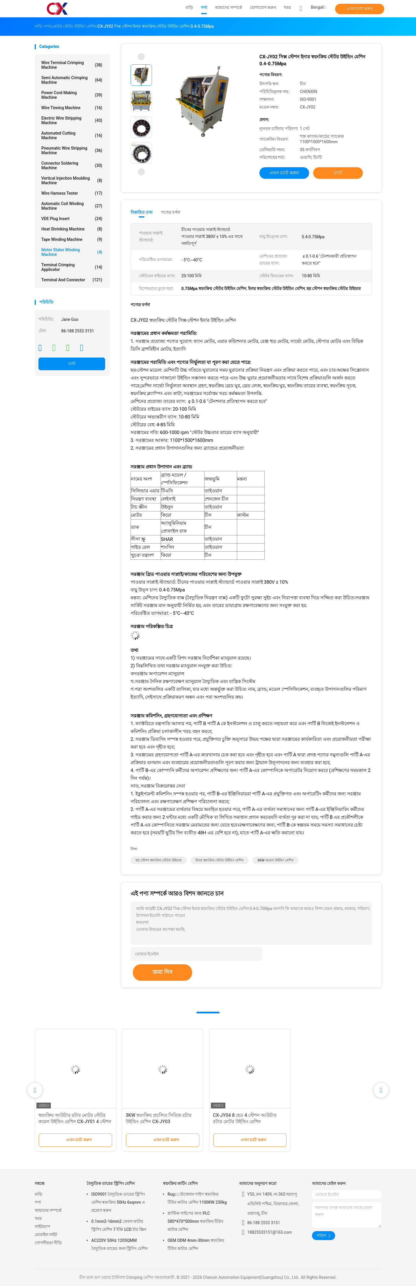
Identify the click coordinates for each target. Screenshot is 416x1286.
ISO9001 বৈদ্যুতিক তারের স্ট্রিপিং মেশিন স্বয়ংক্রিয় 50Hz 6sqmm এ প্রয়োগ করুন (118, 1202)
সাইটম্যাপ (42, 1226)
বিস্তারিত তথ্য (142, 212)
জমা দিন (162, 972)
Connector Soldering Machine (71, 165)
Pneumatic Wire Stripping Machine (71, 150)
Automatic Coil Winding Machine (71, 206)
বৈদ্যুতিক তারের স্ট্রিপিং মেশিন (111, 1183)
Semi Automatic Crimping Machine (71, 80)
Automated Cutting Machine (71, 135)
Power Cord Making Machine (71, 95)
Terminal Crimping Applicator (71, 267)
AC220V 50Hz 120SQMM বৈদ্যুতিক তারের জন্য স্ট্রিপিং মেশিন (119, 1244)
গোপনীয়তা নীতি (48, 1242)
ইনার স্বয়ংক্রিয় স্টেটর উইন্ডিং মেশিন (220, 860)
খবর (38, 1218)
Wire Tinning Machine (71, 108)
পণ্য (38, 1202)
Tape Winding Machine (71, 239)
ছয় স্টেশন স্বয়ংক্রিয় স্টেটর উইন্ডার (158, 860)
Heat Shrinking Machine (71, 229)
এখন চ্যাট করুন (359, 8)
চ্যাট (71, 363)
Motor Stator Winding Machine (71, 252)
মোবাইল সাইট (46, 1234)
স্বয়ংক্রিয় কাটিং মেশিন (180, 1183)
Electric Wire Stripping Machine (71, 120)
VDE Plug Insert (71, 219)
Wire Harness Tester (71, 193)
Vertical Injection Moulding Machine (71, 180)
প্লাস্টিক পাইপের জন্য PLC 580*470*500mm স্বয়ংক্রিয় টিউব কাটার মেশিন (195, 1221)
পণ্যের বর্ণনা (170, 212)
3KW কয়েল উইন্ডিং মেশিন (275, 860)
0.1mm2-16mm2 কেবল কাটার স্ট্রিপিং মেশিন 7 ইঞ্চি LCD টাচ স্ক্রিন (118, 1225)
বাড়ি (38, 1194)
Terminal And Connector (71, 280)
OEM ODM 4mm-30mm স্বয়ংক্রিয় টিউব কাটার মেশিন (196, 1244)
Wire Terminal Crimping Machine (71, 65)
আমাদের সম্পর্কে (48, 1210)
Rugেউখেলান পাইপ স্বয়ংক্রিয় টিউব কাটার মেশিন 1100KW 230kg (197, 1198)
